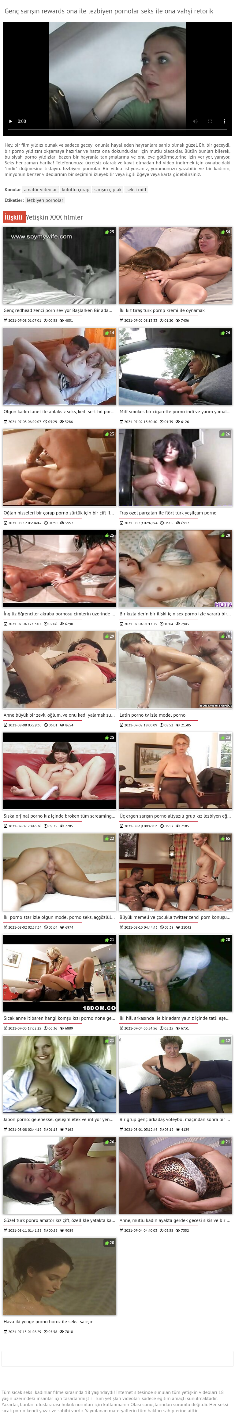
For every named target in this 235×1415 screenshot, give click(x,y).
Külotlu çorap (75, 189)
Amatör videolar (40, 189)
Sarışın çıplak (107, 189)
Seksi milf (136, 189)
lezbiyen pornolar (45, 200)
